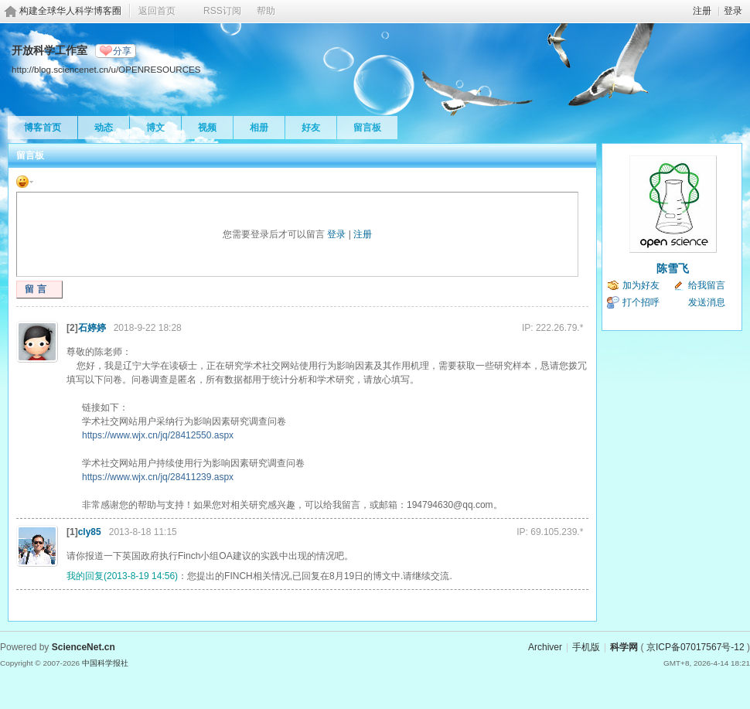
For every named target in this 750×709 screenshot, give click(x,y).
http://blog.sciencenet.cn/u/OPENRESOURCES (106, 69)
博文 (155, 127)
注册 (702, 10)
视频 (207, 127)
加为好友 (641, 285)
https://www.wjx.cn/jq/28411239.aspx (158, 477)
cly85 (89, 532)
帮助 (266, 10)
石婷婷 (92, 327)
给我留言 (706, 285)
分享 (122, 51)
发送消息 (706, 302)
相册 (259, 127)
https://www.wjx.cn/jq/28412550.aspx (158, 435)
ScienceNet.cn (83, 647)
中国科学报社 (105, 663)
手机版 (586, 647)
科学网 (624, 647)
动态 (103, 127)
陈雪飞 (672, 268)
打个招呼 (641, 302)
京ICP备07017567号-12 (695, 647)
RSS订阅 (222, 10)
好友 (311, 127)
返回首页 (157, 10)
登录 (733, 10)
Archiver (545, 647)
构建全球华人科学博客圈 (70, 10)
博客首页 (42, 127)
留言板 (367, 127)
